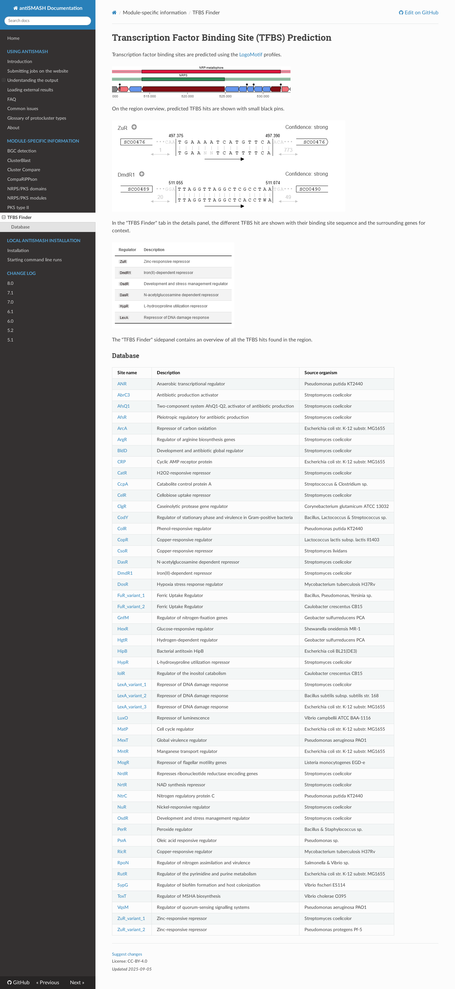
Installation (18, 250)
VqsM (123, 907)
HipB (122, 651)
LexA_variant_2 (131, 695)
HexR (122, 629)
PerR (122, 829)
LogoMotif (250, 54)
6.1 (10, 311)
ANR (122, 384)
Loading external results (30, 90)
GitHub (21, 982)
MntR (123, 751)
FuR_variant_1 (131, 595)
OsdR (122, 818)
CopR (122, 539)
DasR (122, 562)
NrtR (122, 784)
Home (13, 38)
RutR (122, 874)
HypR (123, 662)
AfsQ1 (123, 406)
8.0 (10, 283)
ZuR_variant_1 (131, 918)
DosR (122, 584)
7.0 (10, 302)
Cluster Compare (23, 169)
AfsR (122, 417)
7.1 (10, 293)
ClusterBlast (19, 160)
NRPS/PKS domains (26, 188)
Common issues (22, 108)
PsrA (121, 840)
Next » (77, 982)
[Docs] (114, 12)
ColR (122, 528)
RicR (121, 851)
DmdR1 (125, 573)
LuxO (122, 718)
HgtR (122, 640)
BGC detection (21, 151)
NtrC (122, 796)
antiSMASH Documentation (50, 8)
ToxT (121, 896)
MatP (122, 729)
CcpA (122, 484)
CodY (122, 517)
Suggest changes (127, 954)
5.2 (10, 330)
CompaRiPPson (22, 179)
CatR (122, 473)
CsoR (122, 551)
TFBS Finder (17, 218)
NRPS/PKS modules (26, 198)
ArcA (122, 428)
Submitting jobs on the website (37, 71)
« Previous (47, 982)
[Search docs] (47, 20)
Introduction (19, 61)
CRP (121, 461)
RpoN (123, 862)
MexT (122, 740)
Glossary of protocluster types (36, 118)
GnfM (123, 617)
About (13, 127)
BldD (122, 450)
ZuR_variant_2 (131, 929)
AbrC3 (123, 395)
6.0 (10, 321)
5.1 (10, 340)
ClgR (121, 506)
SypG (122, 885)
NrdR (122, 773)
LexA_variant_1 (131, 684)
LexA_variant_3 (131, 707)
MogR (123, 762)
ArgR (122, 439)
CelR (121, 495)
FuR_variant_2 (131, 606)
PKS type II (18, 207)
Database (20, 227)
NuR (121, 807)
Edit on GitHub (420, 12)
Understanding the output (30, 80)
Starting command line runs (34, 259)
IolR (121, 673)
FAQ (11, 99)
